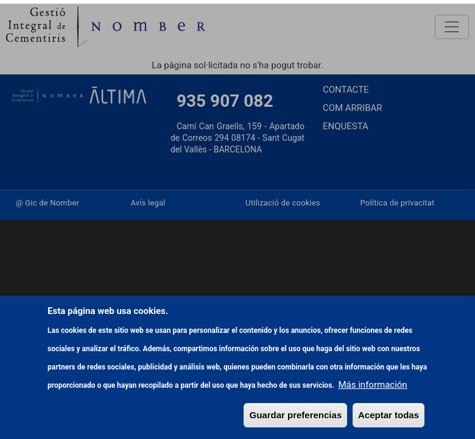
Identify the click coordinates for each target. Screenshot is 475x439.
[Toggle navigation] (452, 27)
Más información (373, 427)
